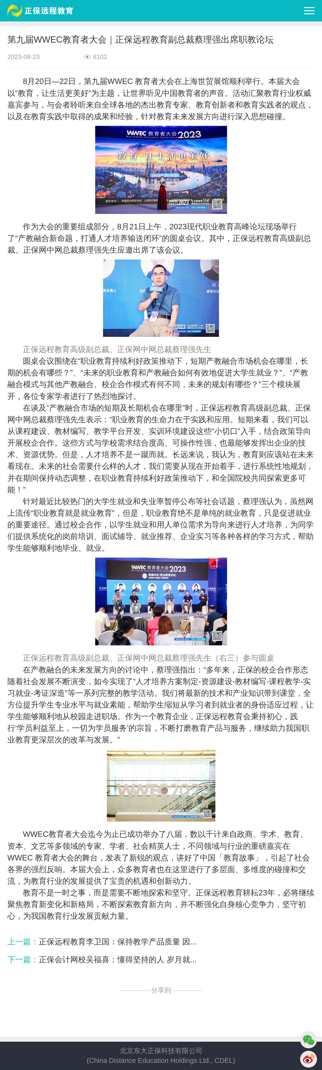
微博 (308, 1059)
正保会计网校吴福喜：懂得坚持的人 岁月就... (118, 959)
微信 (308, 1039)
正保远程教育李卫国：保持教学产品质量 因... (118, 941)
